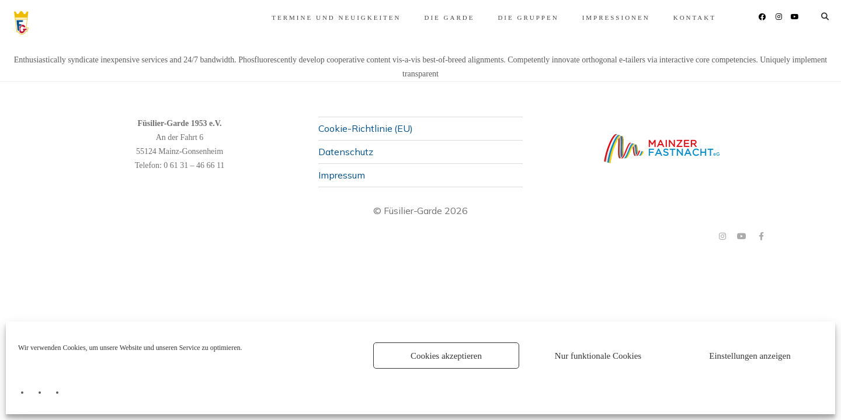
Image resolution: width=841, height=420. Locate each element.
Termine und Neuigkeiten (277, 17)
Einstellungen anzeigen (750, 355)
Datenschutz (345, 151)
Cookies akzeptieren (446, 355)
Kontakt (636, 17)
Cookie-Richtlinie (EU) (365, 128)
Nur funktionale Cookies (598, 355)
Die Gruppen (469, 17)
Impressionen (558, 17)
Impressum (341, 175)
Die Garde (391, 17)
